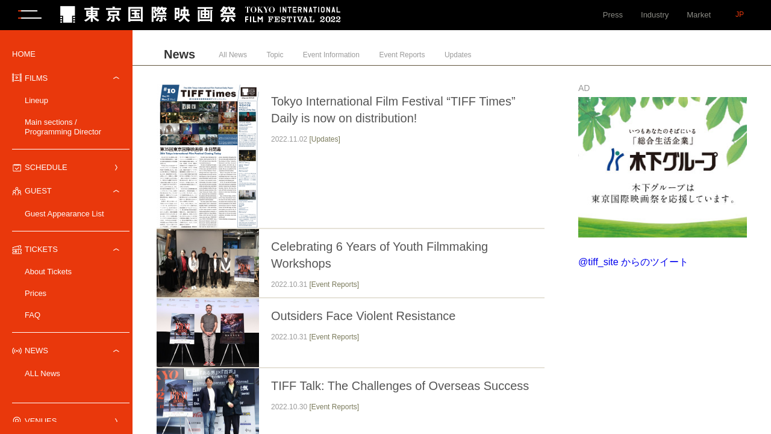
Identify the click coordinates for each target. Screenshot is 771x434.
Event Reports (402, 55)
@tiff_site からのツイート (633, 262)
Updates (458, 55)
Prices (35, 293)
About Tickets (48, 271)
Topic (274, 55)
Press (613, 14)
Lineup (36, 100)
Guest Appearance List (64, 213)
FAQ (32, 314)
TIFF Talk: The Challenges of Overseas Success (400, 385)
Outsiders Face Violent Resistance (363, 315)
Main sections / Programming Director (63, 127)
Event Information (331, 55)
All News (233, 55)
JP (739, 14)
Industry (655, 14)
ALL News (42, 373)
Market (699, 14)
